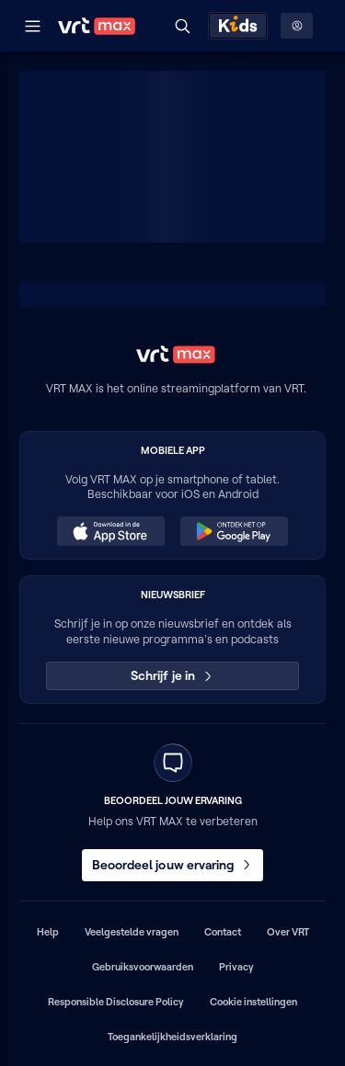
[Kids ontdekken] (238, 26)
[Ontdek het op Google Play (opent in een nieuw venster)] (233, 531)
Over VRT (288, 931)
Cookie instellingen (253, 1001)
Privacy (236, 966)
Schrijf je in (172, 675)
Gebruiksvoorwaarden (142, 966)
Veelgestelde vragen (131, 931)
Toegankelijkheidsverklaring (172, 1036)
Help (48, 931)
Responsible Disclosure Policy (116, 1001)
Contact (222, 931)
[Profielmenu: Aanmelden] (297, 26)
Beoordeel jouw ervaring (173, 864)
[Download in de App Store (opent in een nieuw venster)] (110, 531)
